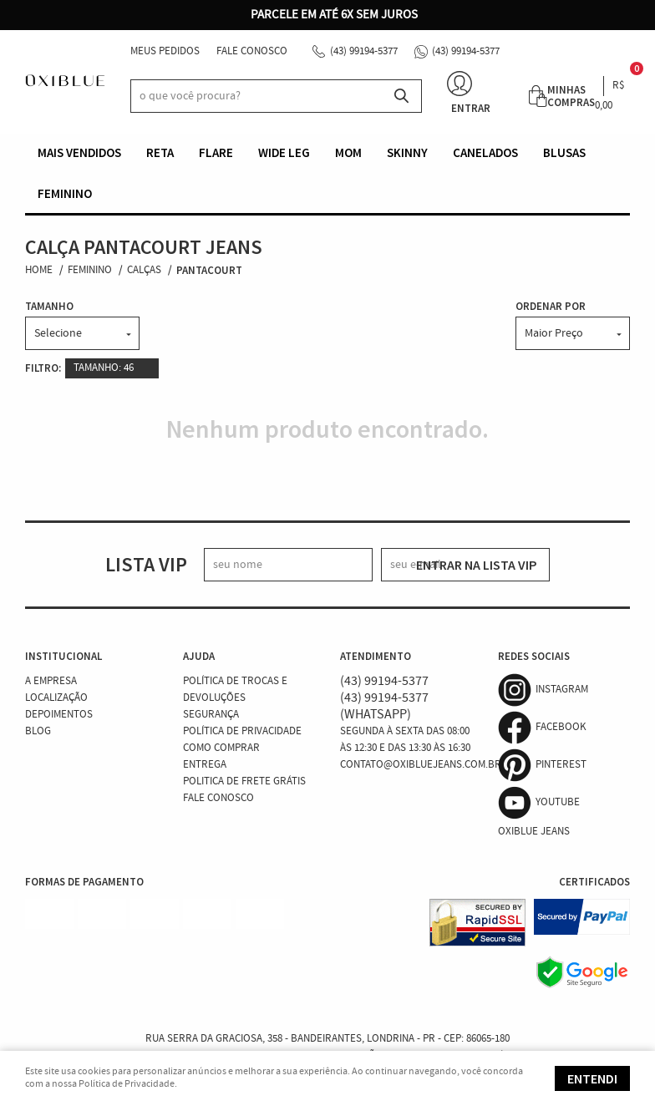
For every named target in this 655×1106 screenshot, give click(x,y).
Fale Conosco (251, 51)
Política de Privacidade (242, 731)
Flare (216, 152)
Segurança (211, 715)
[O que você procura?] (401, 96)
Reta (160, 152)
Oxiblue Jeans (534, 831)
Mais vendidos (79, 152)
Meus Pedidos (165, 51)
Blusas (564, 152)
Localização (56, 698)
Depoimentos (59, 715)
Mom (348, 152)
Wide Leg (284, 152)
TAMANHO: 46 (104, 368)
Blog (38, 731)
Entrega (204, 765)
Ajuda (199, 656)
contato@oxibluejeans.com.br (420, 765)
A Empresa (51, 681)
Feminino (65, 193)
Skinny (407, 152)
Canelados (485, 152)
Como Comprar (221, 748)
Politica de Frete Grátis (244, 781)
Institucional (63, 656)
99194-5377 (364, 51)
